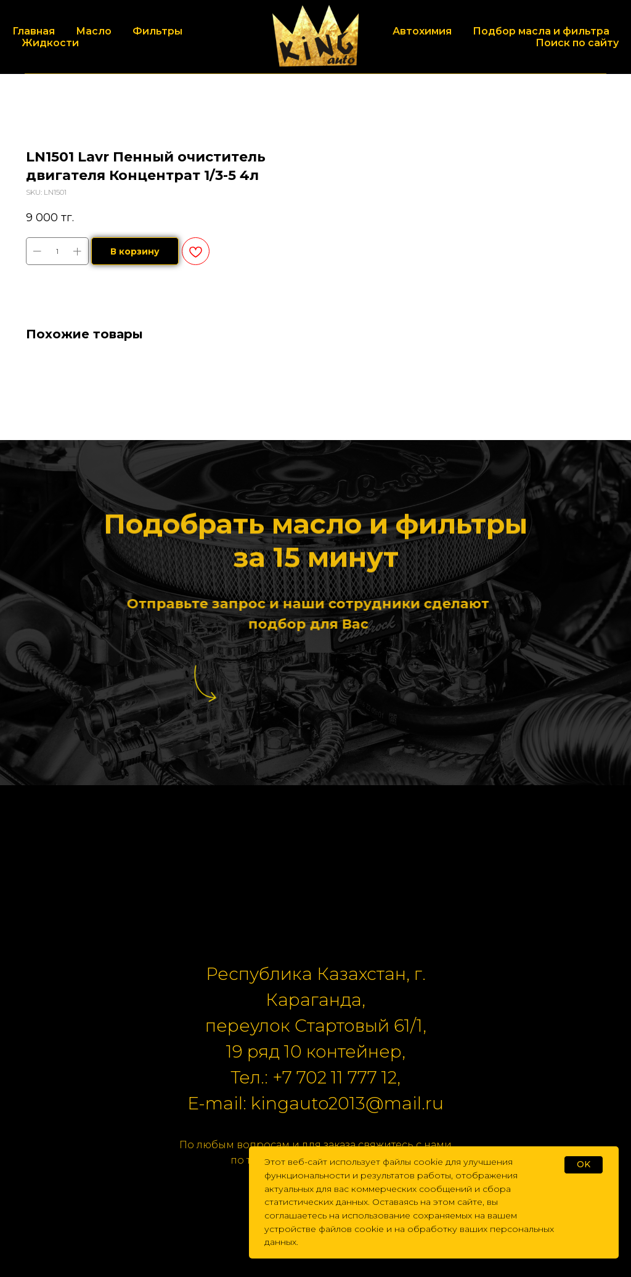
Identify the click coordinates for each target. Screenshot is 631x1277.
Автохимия (422, 31)
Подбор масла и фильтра (541, 31)
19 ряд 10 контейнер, (315, 1051)
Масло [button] (94, 31)
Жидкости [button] (50, 43)
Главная (33, 31)
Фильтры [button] (157, 31)
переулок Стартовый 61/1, (315, 1025)
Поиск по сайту (577, 43)
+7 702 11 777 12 (334, 1077)
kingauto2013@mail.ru (347, 1103)
